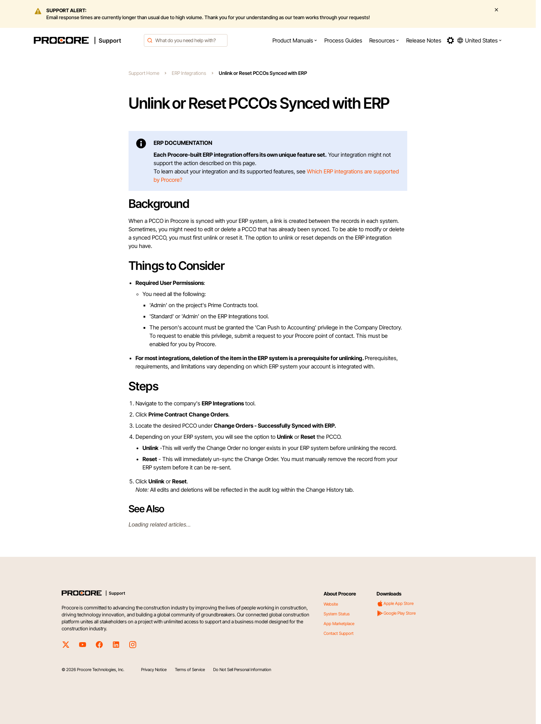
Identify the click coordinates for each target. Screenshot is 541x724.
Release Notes (423, 40)
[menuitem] (294, 40)
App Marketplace (339, 623)
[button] (294, 40)
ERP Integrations (189, 73)
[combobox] (185, 40)
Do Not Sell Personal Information (242, 669)
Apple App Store (395, 603)
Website (331, 604)
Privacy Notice (154, 669)
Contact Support (339, 633)
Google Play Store (396, 613)
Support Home (144, 73)
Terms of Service (190, 669)
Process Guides (343, 40)
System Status (337, 613)
